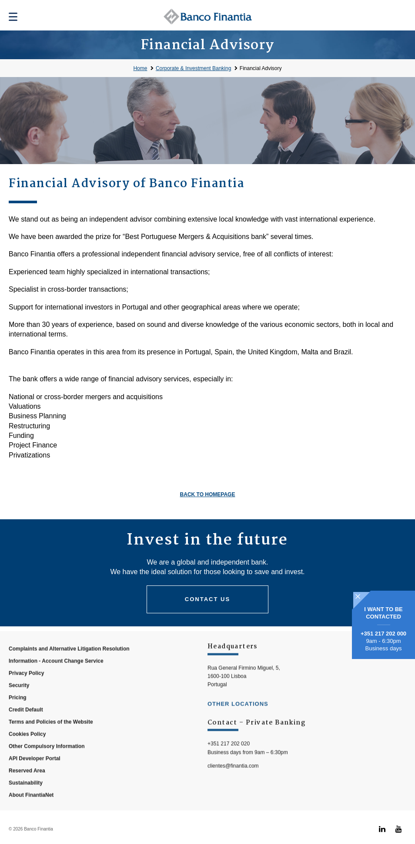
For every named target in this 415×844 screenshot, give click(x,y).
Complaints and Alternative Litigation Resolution (69, 665)
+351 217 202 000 (383, 633)
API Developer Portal (34, 775)
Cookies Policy (27, 750)
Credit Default (26, 726)
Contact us (207, 599)
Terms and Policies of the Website (51, 738)
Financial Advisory (261, 68)
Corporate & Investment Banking (193, 68)
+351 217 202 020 (229, 760)
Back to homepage (207, 494)
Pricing (18, 714)
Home (140, 68)
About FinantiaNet (31, 811)
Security (19, 702)
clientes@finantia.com (233, 782)
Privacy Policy (26, 689)
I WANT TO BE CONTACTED (383, 613)
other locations (238, 720)
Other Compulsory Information (47, 763)
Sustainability (26, 799)
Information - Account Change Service (56, 677)
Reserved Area (27, 787)
